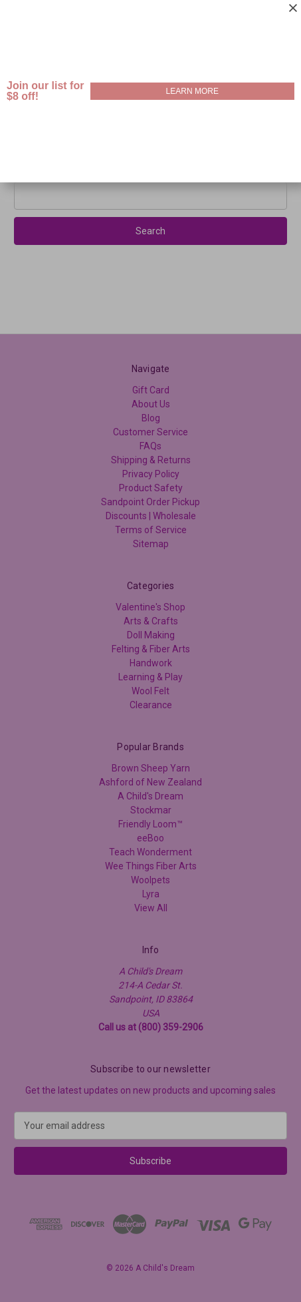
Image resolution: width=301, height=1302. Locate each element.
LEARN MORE (192, 91)
